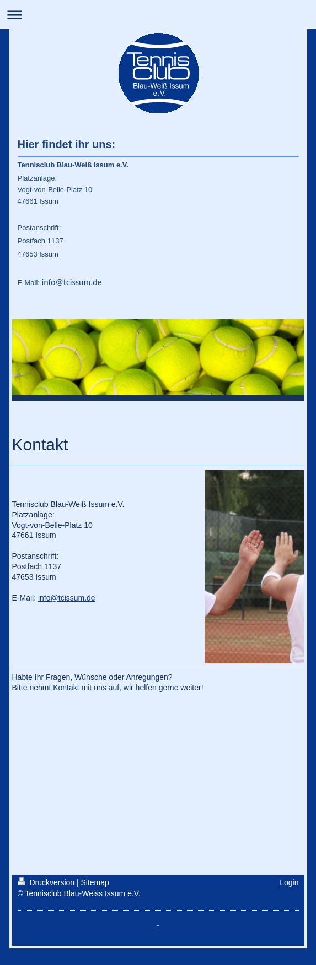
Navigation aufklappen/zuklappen (158, 14)
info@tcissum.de (66, 597)
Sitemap (95, 882)
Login (289, 882)
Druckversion (47, 882)
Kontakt (66, 687)
